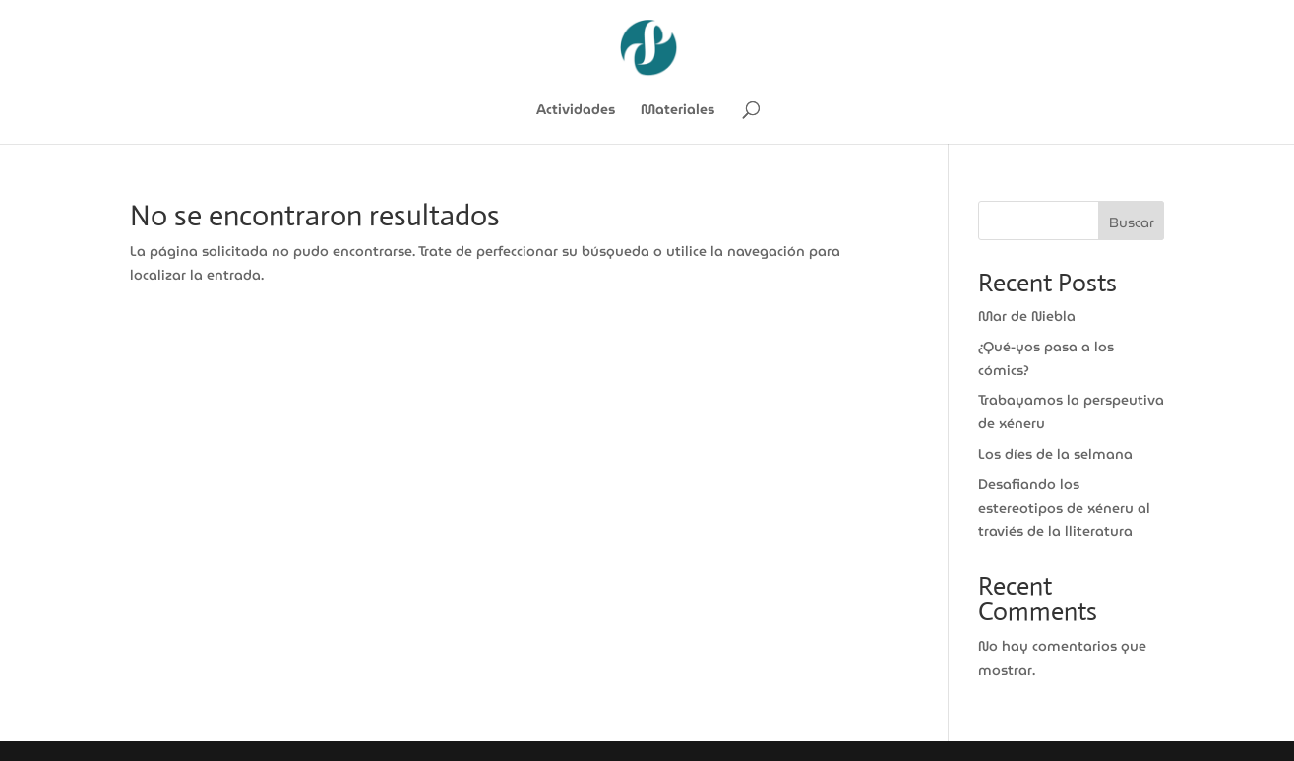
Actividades (575, 111)
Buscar (1131, 222)
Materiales (677, 111)
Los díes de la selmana (1055, 454)
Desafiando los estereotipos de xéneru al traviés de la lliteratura (1064, 508)
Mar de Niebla (1027, 316)
